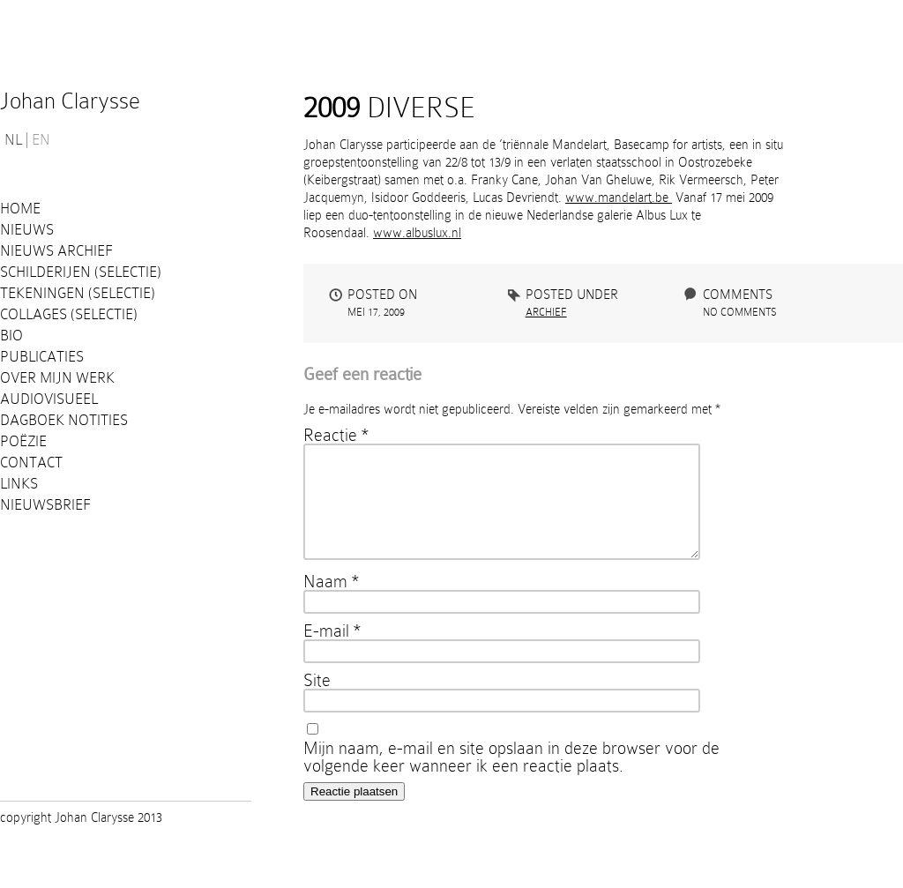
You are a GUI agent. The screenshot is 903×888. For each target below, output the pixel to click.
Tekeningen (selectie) (77, 293)
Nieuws (27, 229)
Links (19, 483)
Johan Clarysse (70, 101)
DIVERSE (389, 107)
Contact (31, 462)
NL (13, 140)
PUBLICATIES (42, 356)
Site (317, 701)
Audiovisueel (49, 399)
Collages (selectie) (69, 314)
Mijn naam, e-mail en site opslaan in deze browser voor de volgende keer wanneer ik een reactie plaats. (511, 777)
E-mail (332, 651)
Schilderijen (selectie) (80, 272)
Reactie (336, 435)
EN (41, 140)
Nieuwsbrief (45, 504)
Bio (11, 335)
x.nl (451, 233)
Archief (546, 312)
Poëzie (23, 441)
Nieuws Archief (56, 251)
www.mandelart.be (618, 197)
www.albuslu (407, 233)
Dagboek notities (64, 420)
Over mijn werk (57, 377)
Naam (331, 602)
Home (20, 208)
